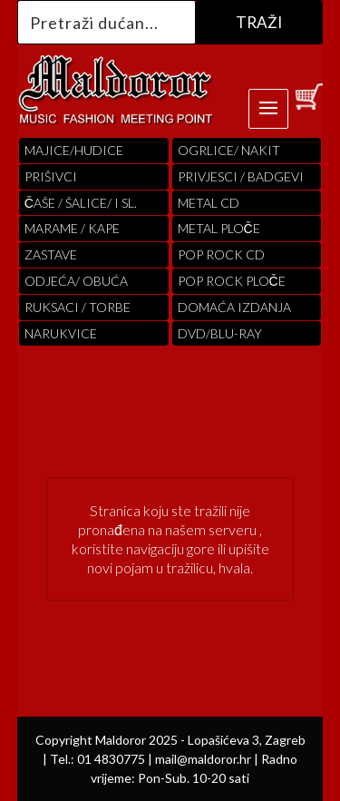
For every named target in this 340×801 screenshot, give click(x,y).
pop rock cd (221, 254)
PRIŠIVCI (50, 176)
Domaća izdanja (234, 307)
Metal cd (208, 202)
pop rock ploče (232, 280)
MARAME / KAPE (72, 228)
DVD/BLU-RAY (220, 333)
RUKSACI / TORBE (77, 307)
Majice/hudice (73, 150)
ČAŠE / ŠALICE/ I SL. (80, 202)
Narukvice (60, 333)
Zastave (50, 254)
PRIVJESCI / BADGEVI (241, 176)
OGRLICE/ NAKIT (229, 150)
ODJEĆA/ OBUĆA (76, 280)
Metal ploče (219, 228)
